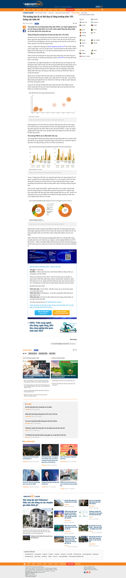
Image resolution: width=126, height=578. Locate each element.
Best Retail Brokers (63, 556)
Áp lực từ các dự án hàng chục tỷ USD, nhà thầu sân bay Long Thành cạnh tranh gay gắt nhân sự (71, 540)
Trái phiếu (84, 13)
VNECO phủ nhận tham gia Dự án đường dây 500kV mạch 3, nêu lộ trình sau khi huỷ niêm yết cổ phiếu (71, 515)
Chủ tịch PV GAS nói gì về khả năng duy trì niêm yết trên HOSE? (31, 483)
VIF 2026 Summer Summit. (53, 302)
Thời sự (90, 531)
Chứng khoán (28, 416)
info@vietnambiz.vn (32, 575)
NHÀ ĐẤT (56, 9)
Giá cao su (55, 556)
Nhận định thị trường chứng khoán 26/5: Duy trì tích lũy (41, 414)
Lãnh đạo (51, 13)
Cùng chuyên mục (58, 358)
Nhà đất (27, 430)
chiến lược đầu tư (33, 353)
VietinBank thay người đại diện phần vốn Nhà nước (50, 483)
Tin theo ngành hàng (87, 15)
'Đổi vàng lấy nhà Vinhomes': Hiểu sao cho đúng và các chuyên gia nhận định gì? (38, 502)
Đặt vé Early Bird (43, 312)
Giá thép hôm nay (29, 556)
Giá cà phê (70, 554)
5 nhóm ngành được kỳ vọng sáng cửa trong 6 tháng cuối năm (36, 376)
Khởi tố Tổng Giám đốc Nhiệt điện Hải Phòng (68, 457)
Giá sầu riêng (37, 556)
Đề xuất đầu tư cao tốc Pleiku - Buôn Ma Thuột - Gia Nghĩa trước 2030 (95, 527)
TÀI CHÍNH (50, 9)
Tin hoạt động (75, 13)
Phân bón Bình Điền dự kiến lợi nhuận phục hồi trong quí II (63, 384)
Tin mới (28, 404)
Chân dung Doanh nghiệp (62, 13)
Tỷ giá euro (57, 554)
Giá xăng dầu (95, 554)
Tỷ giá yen (51, 554)
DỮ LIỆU (83, 9)
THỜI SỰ (28, 9)
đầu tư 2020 (52, 353)
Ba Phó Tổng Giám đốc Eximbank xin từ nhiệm (38, 407)
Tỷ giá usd (45, 554)
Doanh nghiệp (28, 13)
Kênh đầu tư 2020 (43, 353)
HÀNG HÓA (39, 9)
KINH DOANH (77, 9)
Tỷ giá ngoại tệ (38, 554)
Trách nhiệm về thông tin (30, 576)
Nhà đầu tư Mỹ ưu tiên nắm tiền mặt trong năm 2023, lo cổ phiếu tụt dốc (35, 395)
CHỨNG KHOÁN (62, 9)
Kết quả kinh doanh (41, 13)
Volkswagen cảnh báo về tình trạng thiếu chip (63, 380)
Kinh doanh (27, 423)
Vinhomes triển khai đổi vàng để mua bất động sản (30, 457)
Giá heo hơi (63, 554)
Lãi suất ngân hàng (87, 554)
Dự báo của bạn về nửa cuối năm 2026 (61, 312)
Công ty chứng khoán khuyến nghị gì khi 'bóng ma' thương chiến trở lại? (36, 391)
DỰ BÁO (33, 9)
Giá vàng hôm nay (29, 554)
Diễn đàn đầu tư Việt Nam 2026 (76, 556)
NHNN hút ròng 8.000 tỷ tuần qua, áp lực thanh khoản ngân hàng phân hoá (68, 484)
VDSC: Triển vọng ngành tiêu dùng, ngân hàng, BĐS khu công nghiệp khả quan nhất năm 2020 (41, 326)
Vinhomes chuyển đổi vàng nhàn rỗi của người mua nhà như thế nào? (45, 428)
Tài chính (27, 409)
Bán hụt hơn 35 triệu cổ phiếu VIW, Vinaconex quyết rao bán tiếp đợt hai (95, 539)
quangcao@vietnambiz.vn (92, 569)
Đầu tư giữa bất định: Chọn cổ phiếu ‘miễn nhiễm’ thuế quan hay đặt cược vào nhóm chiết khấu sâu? (36, 381)
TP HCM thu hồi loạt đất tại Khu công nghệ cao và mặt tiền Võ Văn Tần (45, 435)
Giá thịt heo (44, 556)
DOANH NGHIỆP (70, 9)
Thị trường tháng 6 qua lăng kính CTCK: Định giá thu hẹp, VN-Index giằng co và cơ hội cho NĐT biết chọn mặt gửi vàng (37, 386)
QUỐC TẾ (44, 9)
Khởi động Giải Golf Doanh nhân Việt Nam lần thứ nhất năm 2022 (64, 376)
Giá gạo (50, 556)
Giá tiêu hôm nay (77, 554)
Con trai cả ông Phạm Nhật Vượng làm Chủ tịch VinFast (41, 421)
